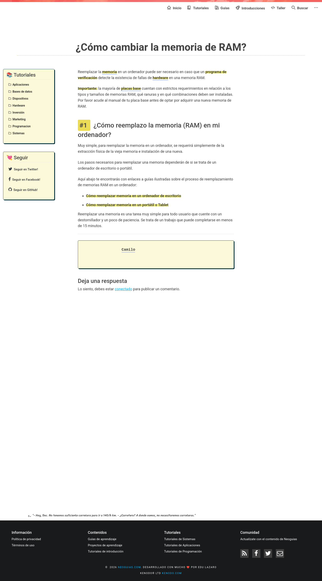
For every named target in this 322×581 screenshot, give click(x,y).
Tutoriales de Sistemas (179, 539)
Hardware (16, 105)
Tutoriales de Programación (183, 551)
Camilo (128, 250)
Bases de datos (20, 91)
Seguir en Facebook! (24, 179)
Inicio (174, 8)
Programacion (19, 126)
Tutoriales (198, 8)
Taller (278, 8)
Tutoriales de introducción (105, 551)
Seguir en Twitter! (23, 169)
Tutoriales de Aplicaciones (182, 545)
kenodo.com (172, 573)
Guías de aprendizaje (102, 539)
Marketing (16, 119)
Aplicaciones (18, 84)
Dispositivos (18, 98)
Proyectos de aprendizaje (105, 545)
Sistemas (16, 133)
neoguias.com (129, 567)
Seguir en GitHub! (23, 189)
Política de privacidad (26, 539)
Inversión (16, 112)
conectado (123, 289)
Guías (222, 8)
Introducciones (250, 8)
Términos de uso (23, 545)
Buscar (300, 8)
